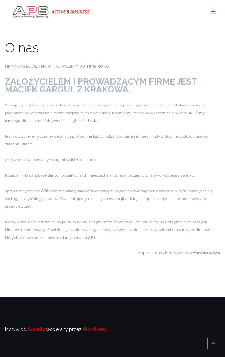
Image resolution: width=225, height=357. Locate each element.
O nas (22, 47)
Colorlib (36, 329)
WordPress (95, 329)
